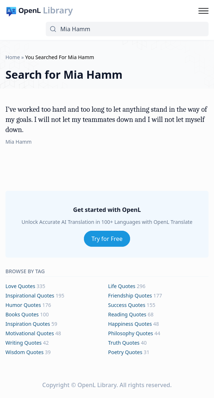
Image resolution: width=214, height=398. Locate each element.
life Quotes (122, 286)
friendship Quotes (130, 295)
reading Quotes (127, 314)
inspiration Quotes (27, 323)
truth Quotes (124, 342)
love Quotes (20, 286)
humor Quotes (23, 304)
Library (58, 10)
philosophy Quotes (130, 333)
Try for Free (107, 239)
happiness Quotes (130, 323)
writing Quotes (23, 342)
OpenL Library (96, 385)
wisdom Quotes (24, 352)
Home (12, 57)
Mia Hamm (18, 141)
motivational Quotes (29, 333)
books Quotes (22, 314)
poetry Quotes (125, 352)
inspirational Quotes (29, 295)
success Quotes (126, 304)
